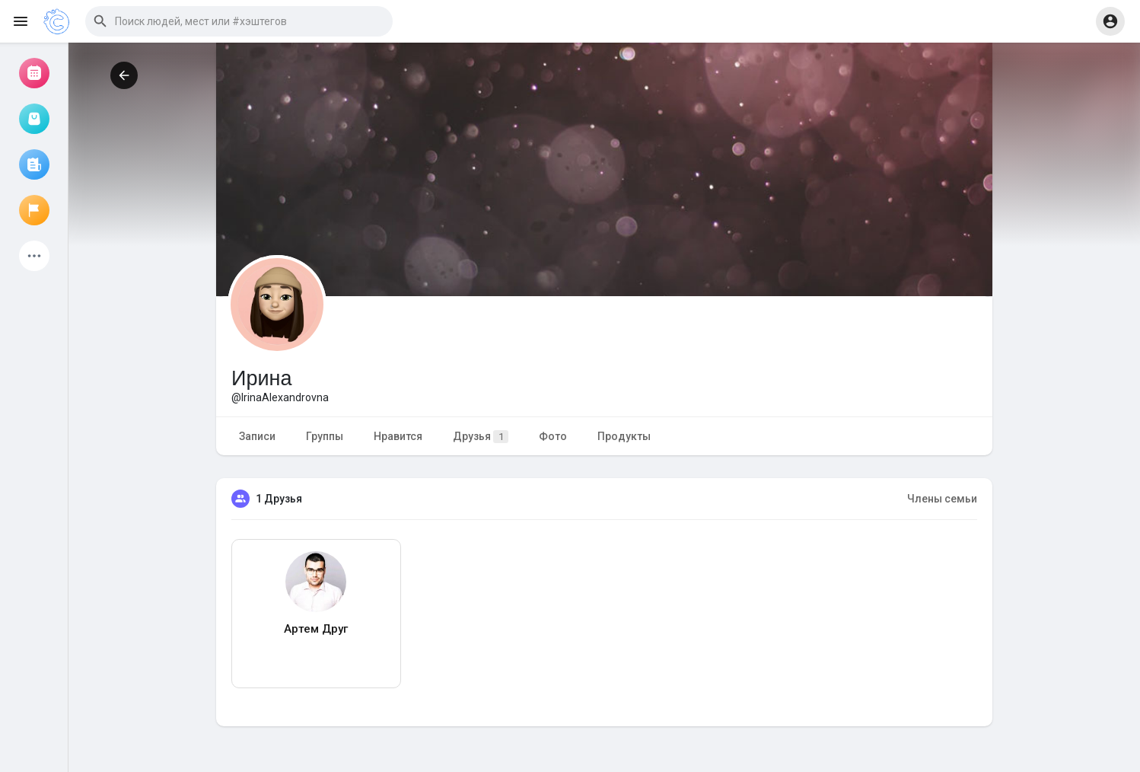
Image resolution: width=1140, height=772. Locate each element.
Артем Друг (316, 629)
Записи (257, 436)
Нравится (398, 436)
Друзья (480, 436)
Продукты (624, 436)
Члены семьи (942, 499)
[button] (239, 21)
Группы (324, 436)
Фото (553, 436)
